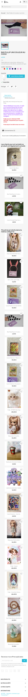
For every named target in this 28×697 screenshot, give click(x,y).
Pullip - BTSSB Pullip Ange (14, 410)
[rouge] (5, 69)
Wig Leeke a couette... (14, 436)
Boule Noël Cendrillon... (14, 644)
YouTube (6, 671)
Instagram (10, 671)
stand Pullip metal (14, 168)
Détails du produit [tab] (10, 98)
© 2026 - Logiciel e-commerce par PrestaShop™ (10, 694)
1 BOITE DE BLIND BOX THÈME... (14, 488)
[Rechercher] (14, 6)
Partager (7, 86)
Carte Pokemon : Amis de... (14, 514)
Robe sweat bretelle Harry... (14, 253)
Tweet (11, 86)
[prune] (13, 69)
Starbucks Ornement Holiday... (14, 462)
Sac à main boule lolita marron (14, 618)
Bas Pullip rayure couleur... (14, 194)
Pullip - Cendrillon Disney (14, 592)
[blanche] (2, 69)
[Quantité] (3, 76)
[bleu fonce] (16, 69)
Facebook (2, 671)
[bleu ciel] (7, 69)
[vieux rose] (18, 69)
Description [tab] (7, 95)
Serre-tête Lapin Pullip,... (14, 279)
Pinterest (15, 86)
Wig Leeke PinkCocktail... (14, 540)
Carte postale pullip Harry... (14, 220)
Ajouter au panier (15, 76)
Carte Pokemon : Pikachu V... (14, 358)
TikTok (15, 671)
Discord (19, 671)
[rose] (21, 69)
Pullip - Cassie (14, 566)
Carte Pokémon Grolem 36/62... (14, 305)
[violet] (10, 69)
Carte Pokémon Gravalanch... (14, 384)
